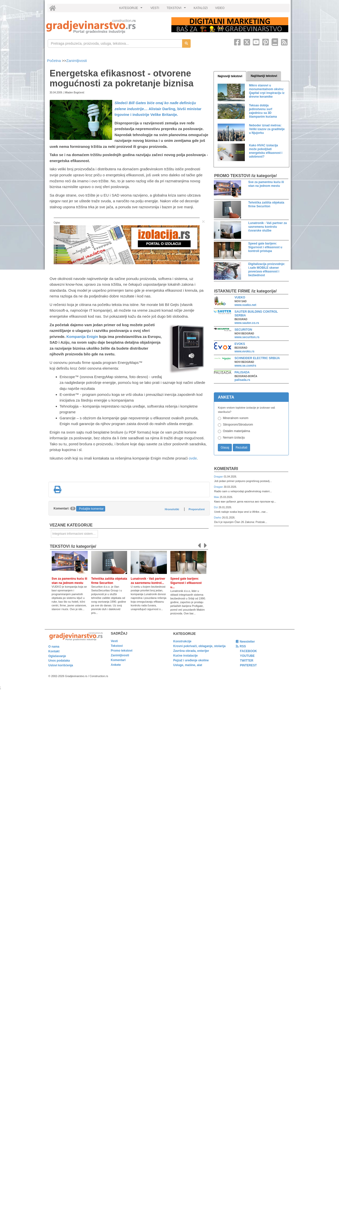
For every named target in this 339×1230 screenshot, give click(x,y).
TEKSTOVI (177, 9)
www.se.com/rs (245, 365)
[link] (105, 26)
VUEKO (240, 297)
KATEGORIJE (131, 9)
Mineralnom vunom (235, 418)
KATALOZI (201, 8)
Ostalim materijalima (236, 431)
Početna (54, 60)
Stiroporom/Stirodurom (238, 424)
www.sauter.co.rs (247, 323)
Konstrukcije (182, 641)
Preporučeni (197, 509)
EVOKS (240, 344)
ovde (193, 458)
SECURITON (243, 329)
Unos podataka (59, 660)
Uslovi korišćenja (60, 665)
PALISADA (242, 372)
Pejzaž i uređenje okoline (191, 660)
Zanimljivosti (76, 60)
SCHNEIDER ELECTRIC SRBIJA (257, 358)
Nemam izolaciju (234, 437)
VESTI (154, 8)
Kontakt (54, 651)
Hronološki (172, 509)
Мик (217, 496)
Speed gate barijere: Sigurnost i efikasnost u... (186, 583)
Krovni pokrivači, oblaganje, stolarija (199, 646)
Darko (218, 517)
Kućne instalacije (185, 655)
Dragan (219, 476)
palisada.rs (242, 380)
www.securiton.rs (247, 337)
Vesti (114, 641)
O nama (53, 646)
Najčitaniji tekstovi (264, 76)
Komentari (226, 469)
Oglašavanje (57, 656)
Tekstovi (117, 646)
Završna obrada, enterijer (191, 651)
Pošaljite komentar (91, 508)
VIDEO (219, 8)
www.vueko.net (245, 305)
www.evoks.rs (245, 351)
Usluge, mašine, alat (187, 665)
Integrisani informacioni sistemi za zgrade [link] (75, 533)
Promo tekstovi (122, 650)
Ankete (116, 665)
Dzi (216, 507)
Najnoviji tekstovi (230, 76)
